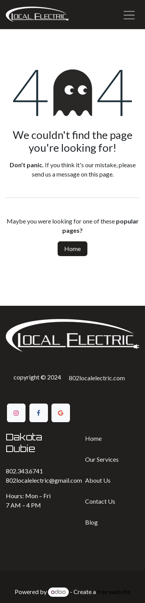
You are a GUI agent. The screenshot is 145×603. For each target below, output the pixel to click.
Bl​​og (91, 522)
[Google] (60, 413)
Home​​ (93, 438)
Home (72, 248)
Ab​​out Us (98, 480)
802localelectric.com (97, 377)
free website (113, 591)
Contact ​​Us (100, 501)
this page (101, 174)
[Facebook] (38, 413)
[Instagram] (16, 413)
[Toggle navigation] (129, 14)
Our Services (102, 459)
